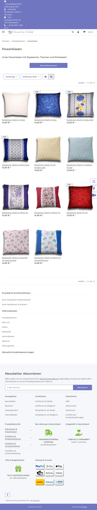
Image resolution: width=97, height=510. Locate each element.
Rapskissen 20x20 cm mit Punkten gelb (45, 166)
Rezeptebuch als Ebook (45, 410)
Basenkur (9, 406)
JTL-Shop (84, 507)
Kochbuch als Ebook (43, 401)
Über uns (6, 322)
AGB (67, 401)
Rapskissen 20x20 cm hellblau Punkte (79, 166)
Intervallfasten (11, 415)
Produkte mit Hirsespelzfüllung (12, 444)
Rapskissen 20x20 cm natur (13, 120)
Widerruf (6, 341)
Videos (5, 327)
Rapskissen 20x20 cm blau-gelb (80, 120)
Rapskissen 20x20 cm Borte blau (15, 165)
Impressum (70, 410)
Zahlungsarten (8, 346)
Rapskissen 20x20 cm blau (45, 120)
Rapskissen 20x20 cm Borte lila (15, 212)
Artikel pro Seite (30, 76)
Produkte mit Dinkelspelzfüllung (13, 437)
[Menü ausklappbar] (3, 30)
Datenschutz (71, 406)
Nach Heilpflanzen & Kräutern (14, 304)
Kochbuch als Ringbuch (45, 406)
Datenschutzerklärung (49, 379)
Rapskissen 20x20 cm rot (77, 212)
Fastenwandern (11, 410)
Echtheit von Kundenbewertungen (75, 416)
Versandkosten (8, 336)
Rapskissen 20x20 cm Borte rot (47, 212)
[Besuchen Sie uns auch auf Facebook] (7, 495)
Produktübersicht (9, 317)
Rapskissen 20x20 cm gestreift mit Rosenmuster (15, 259)
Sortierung (10, 76)
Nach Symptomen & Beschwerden (16, 300)
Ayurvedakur (10, 401)
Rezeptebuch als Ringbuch (46, 415)
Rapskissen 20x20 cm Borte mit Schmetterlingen (47, 259)
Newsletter (6, 331)
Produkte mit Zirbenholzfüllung (12, 452)
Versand (36, 500)
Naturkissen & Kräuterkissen (11, 430)
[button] (73, 31)
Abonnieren (82, 387)
